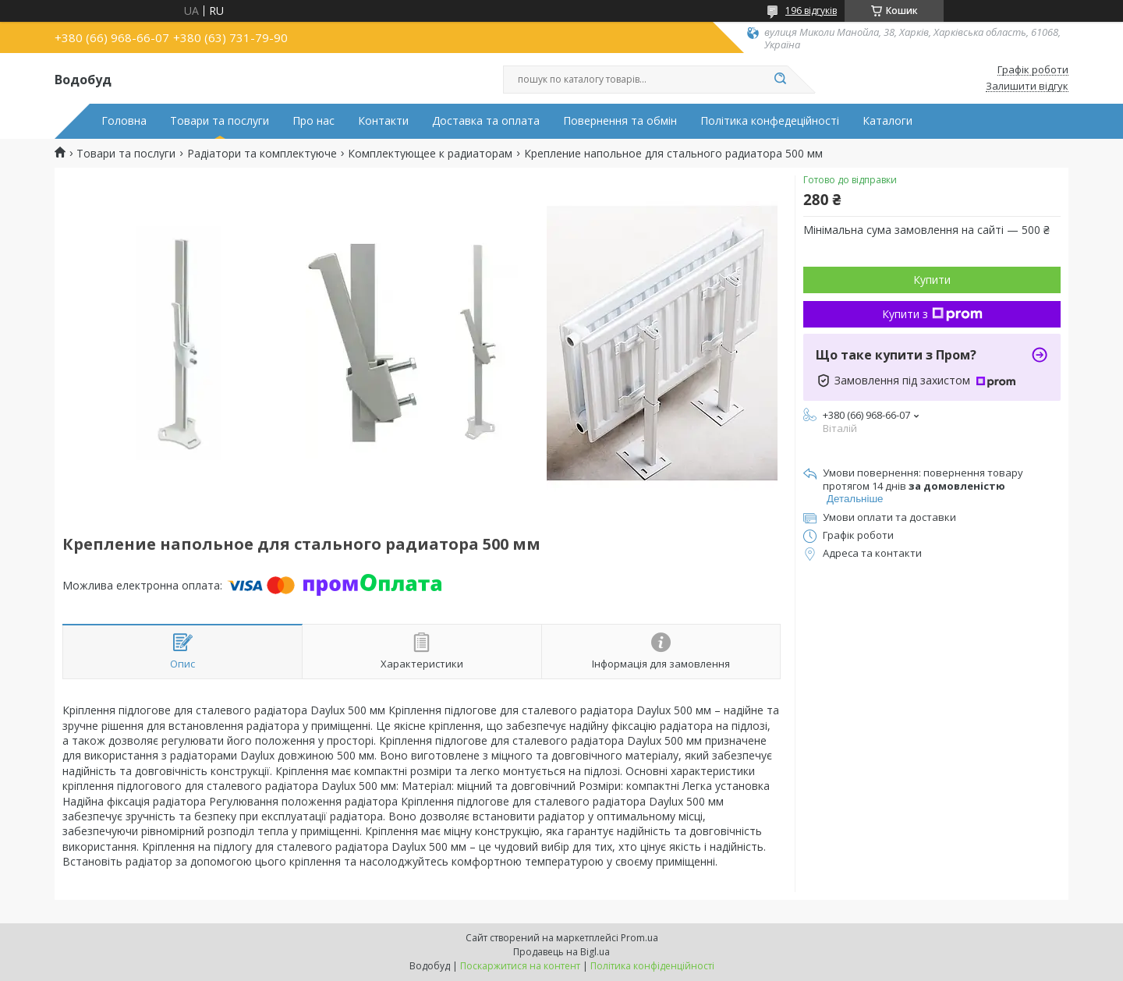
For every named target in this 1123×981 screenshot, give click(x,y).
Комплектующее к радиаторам (430, 154)
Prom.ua (639, 937)
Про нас (313, 120)
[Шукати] (779, 80)
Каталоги (887, 120)
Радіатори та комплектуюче (262, 154)
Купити (932, 279)
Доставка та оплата (486, 120)
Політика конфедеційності (769, 120)
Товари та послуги (219, 120)
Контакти (383, 120)
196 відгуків (811, 10)
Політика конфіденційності (652, 965)
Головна (124, 120)
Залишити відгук (1027, 86)
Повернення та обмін (620, 120)
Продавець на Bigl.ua (561, 951)
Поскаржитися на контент (520, 965)
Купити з (932, 313)
